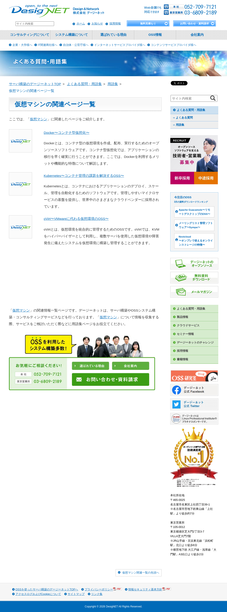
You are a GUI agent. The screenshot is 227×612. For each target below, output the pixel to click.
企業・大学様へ (22, 45)
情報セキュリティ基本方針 (149, 589)
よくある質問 (184, 117)
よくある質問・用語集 (191, 110)
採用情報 (115, 23)
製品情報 (182, 317)
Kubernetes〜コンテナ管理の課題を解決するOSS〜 (84, 176)
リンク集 (96, 594)
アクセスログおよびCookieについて (38, 594)
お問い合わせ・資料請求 (194, 23)
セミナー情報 (185, 334)
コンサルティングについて (29, 34)
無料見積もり (148, 23)
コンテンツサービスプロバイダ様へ (173, 45)
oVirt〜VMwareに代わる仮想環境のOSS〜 (76, 219)
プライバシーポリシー (103, 589)
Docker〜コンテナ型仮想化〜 (66, 132)
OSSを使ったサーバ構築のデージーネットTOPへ (46, 589)
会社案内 (197, 34)
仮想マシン (38, 119)
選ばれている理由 (113, 34)
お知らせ (97, 23)
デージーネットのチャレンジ (195, 342)
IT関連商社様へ (48, 45)
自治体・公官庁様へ (76, 45)
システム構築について (71, 34)
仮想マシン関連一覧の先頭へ (140, 572)
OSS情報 (155, 34)
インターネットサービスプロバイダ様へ (119, 45)
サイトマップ (76, 594)
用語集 (180, 124)
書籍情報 (182, 359)
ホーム (81, 23)
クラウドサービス (188, 325)
